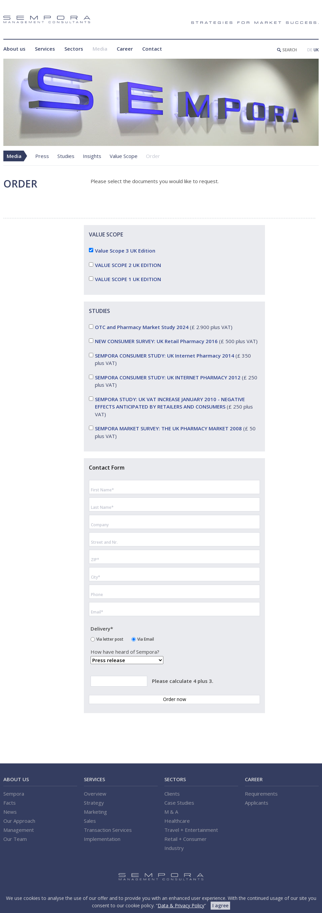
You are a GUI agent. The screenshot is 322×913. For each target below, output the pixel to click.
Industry (174, 848)
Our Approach (19, 820)
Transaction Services (108, 829)
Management (18, 829)
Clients (172, 793)
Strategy (94, 802)
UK (316, 50)
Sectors (73, 48)
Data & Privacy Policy (181, 905)
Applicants (256, 802)
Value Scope (124, 156)
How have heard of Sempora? (125, 652)
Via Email (145, 638)
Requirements (261, 793)
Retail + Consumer (185, 839)
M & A (171, 811)
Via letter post (109, 638)
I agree (220, 905)
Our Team (15, 839)
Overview (95, 793)
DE (309, 50)
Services (45, 48)
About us (14, 48)
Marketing (95, 811)
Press (42, 156)
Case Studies (179, 802)
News (10, 811)
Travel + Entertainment (191, 829)
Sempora (13, 793)
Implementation (102, 839)
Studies (65, 156)
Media (100, 48)
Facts (9, 802)
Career (125, 48)
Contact (152, 48)
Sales (90, 820)
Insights (92, 156)
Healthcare (177, 820)
